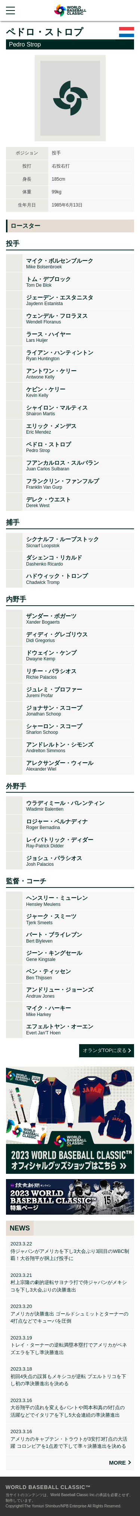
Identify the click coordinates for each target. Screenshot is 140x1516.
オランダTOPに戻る (105, 1050)
